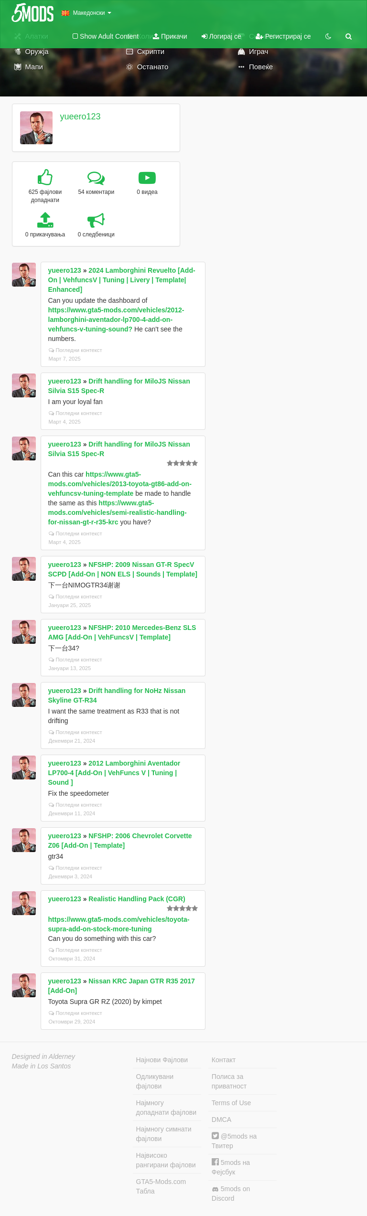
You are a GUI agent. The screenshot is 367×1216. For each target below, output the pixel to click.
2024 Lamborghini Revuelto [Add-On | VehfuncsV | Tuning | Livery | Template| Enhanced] (121, 280)
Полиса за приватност (229, 1081)
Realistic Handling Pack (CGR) (136, 899)
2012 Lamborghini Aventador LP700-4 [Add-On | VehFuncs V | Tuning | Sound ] (114, 772)
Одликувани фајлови (155, 1081)
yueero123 (80, 116)
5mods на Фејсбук (231, 1167)
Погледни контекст (75, 350)
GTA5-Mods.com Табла (161, 1186)
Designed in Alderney (44, 1056)
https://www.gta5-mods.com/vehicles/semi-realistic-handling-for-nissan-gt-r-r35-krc (117, 512)
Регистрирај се (283, 36)
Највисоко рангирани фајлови (166, 1160)
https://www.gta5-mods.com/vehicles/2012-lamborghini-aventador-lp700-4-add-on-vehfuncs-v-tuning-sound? (116, 319)
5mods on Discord (231, 1193)
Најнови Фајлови (162, 1060)
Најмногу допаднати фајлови (166, 1107)
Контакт (224, 1060)
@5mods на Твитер (234, 1141)
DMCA (221, 1119)
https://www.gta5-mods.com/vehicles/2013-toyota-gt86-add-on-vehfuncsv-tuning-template (120, 483)
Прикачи (170, 36)
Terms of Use (231, 1103)
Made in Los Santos (41, 1066)
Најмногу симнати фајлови (164, 1133)
